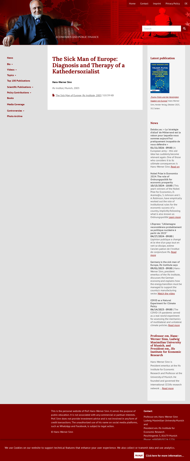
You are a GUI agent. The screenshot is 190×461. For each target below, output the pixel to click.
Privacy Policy (173, 3)
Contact (144, 3)
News (10, 57)
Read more (174, 325)
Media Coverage (15, 104)
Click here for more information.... (165, 455)
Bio (10, 64)
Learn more (175, 217)
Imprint (157, 3)
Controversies (15, 110)
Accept (139, 455)
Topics (11, 75)
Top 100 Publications (18, 80)
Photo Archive (14, 116)
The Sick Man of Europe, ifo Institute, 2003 (79, 95)
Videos (12, 69)
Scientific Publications (20, 87)
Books (10, 98)
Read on (175, 166)
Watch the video (166, 293)
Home (132, 3)
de (186, 3)
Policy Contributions (19, 92)
